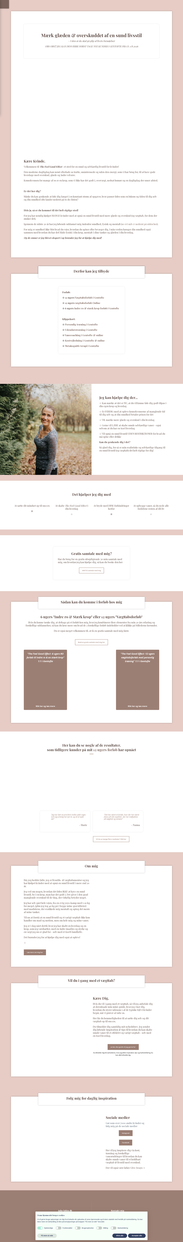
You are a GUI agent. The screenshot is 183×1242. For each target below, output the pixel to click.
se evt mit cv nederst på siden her (139, 224)
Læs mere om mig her (35, 952)
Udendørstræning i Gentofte (81, 329)
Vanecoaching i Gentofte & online (84, 335)
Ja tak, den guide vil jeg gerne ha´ (123, 1047)
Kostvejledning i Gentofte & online (85, 340)
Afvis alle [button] (119, 1236)
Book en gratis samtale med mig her (91, 642)
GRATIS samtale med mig (91, 570)
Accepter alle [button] (137, 1236)
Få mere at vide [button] (47, 1236)
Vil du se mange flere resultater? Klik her (111, 839)
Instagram (126, 1133)
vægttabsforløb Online (87, 302)
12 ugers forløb (105, 749)
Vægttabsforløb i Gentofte (89, 297)
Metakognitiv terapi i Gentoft (81, 345)
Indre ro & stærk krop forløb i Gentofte (96, 308)
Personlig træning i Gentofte (81, 324)
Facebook (125, 1143)
